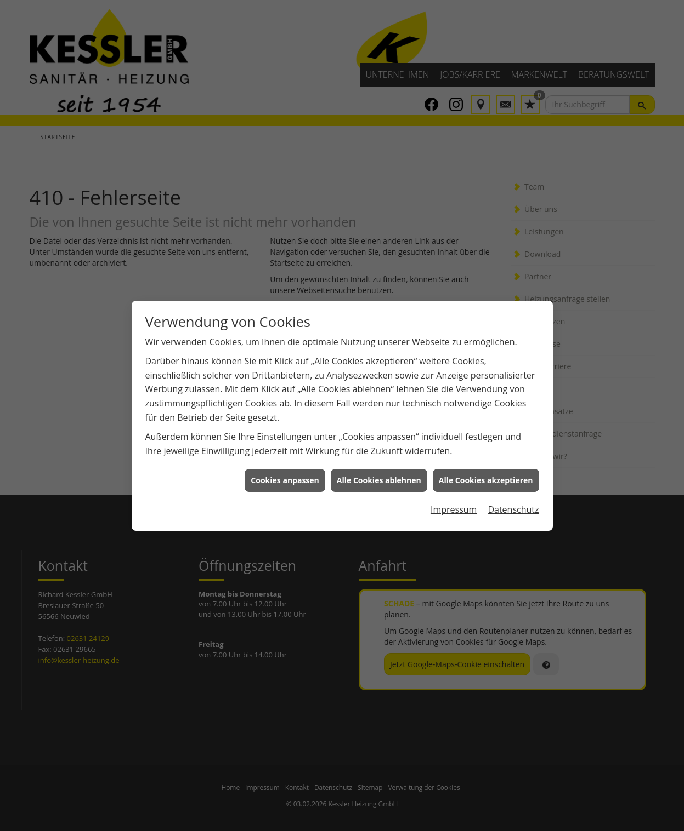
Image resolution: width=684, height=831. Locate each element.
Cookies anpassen (285, 472)
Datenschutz (513, 501)
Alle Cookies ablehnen (379, 472)
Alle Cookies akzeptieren (486, 472)
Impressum (454, 501)
